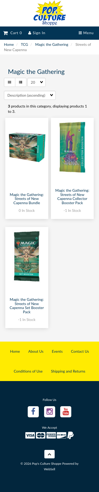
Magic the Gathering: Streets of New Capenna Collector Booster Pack (72, 196)
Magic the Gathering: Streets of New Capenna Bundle (27, 198)
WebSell (49, 469)
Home (9, 44)
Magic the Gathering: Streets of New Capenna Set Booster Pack (27, 305)
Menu (86, 32)
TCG (24, 44)
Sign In (36, 32)
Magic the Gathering (51, 44)
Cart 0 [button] (12, 32)
